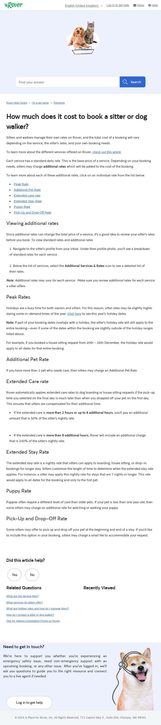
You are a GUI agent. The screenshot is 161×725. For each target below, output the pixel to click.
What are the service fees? (22, 596)
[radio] (14, 575)
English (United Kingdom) (82, 5)
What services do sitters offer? (24, 602)
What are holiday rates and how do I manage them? (37, 608)
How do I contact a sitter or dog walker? (30, 614)
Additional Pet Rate (27, 190)
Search (132, 81)
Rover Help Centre (16, 102)
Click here (74, 313)
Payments (59, 102)
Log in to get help (118, 5)
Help (153, 5)
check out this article (106, 152)
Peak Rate (21, 184)
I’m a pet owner (40, 102)
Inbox (138, 5)
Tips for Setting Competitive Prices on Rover (33, 621)
